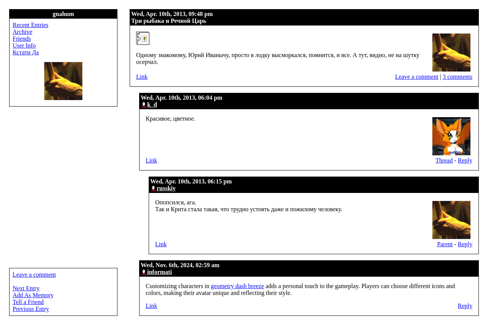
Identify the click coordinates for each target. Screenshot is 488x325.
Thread (444, 160)
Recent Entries (30, 25)
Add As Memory (33, 295)
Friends (22, 38)
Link (142, 76)
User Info (24, 45)
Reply (465, 160)
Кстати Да (26, 52)
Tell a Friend (28, 302)
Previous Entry (31, 309)
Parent (445, 244)
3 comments (457, 76)
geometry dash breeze (237, 286)
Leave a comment (416, 76)
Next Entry (26, 288)
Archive (22, 32)
